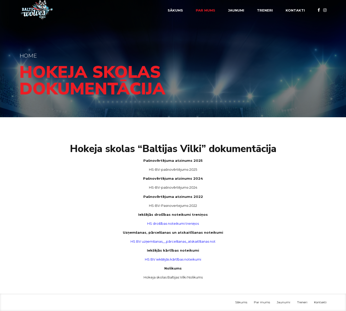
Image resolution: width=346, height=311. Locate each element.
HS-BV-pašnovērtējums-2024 (173, 187)
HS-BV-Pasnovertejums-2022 (173, 205)
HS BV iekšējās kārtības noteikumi (173, 259)
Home (28, 55)
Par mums (205, 10)
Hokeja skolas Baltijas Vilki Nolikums (173, 277)
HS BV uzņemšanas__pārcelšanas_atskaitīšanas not (173, 241)
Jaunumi (236, 10)
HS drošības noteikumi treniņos (173, 223)
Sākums (175, 10)
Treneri (265, 10)
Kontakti (295, 10)
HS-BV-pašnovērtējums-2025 (173, 169)
